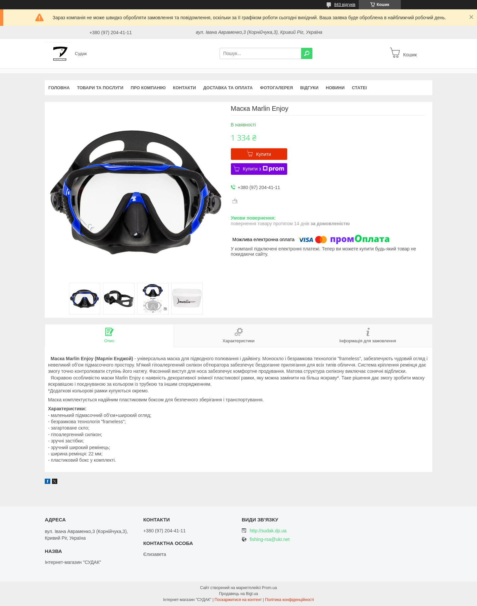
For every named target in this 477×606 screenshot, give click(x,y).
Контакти (184, 87)
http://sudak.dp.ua (268, 530)
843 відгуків (344, 4)
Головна (59, 87)
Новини (335, 87)
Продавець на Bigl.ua (238, 593)
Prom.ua (269, 587)
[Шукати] (306, 53)
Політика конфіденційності (289, 599)
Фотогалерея (276, 87)
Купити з (263, 169)
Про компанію (148, 87)
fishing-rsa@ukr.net (270, 539)
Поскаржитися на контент (238, 599)
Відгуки (309, 87)
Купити (263, 154)
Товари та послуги (100, 87)
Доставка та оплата (228, 87)
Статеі (359, 87)
